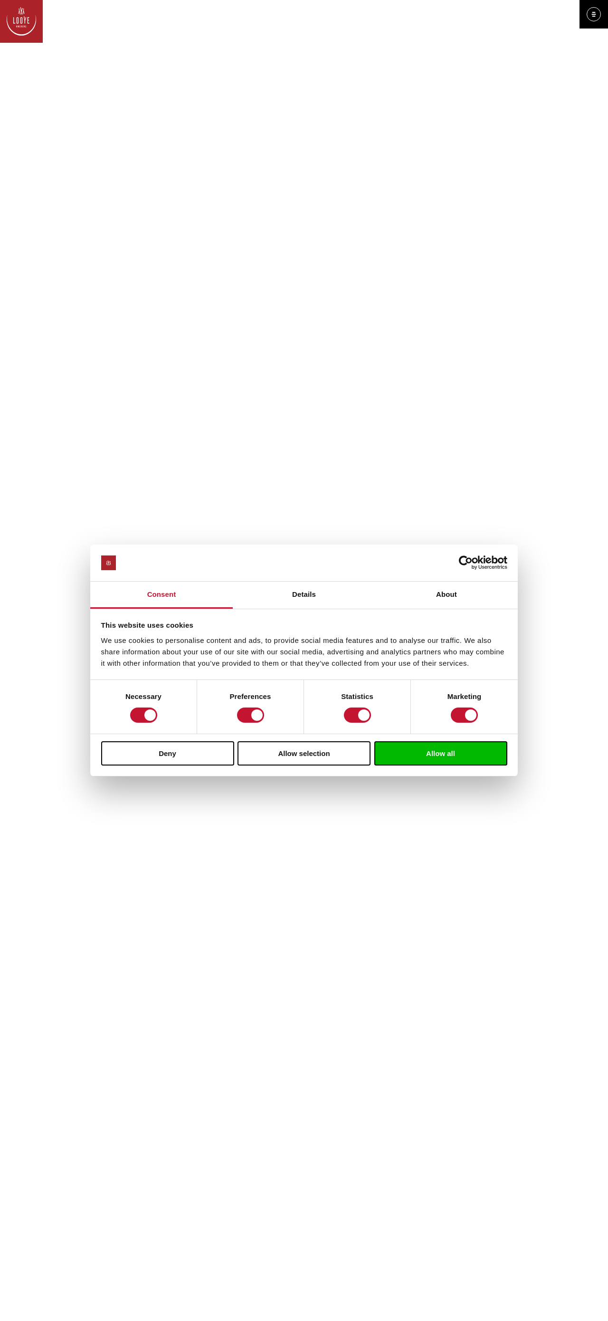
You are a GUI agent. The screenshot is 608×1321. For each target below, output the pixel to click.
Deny (167, 753)
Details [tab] (304, 594)
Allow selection (304, 753)
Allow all (440, 753)
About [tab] (446, 594)
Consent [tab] (161, 594)
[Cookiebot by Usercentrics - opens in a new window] (465, 562)
